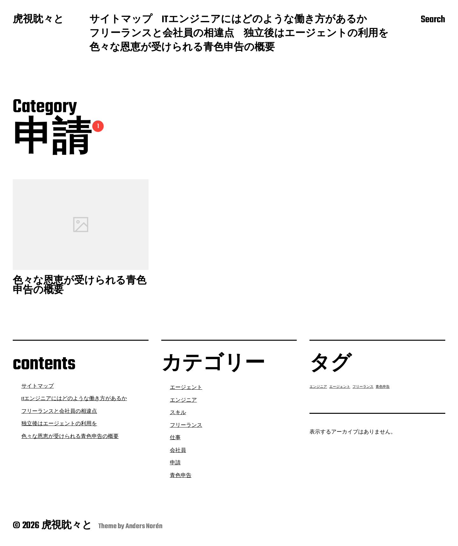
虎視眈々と (38, 20)
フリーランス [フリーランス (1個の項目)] (362, 387)
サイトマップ (120, 20)
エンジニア (183, 400)
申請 (175, 463)
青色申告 (180, 476)
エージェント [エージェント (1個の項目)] (339, 387)
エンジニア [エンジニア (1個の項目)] (318, 387)
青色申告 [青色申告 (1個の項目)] (383, 387)
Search (433, 20)
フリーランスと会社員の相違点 (161, 34)
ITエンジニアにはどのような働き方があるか (264, 20)
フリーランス (186, 425)
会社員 (178, 450)
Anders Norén (144, 526)
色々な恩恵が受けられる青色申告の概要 (182, 48)
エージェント (186, 388)
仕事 (175, 438)
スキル (178, 413)
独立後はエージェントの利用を (316, 34)
